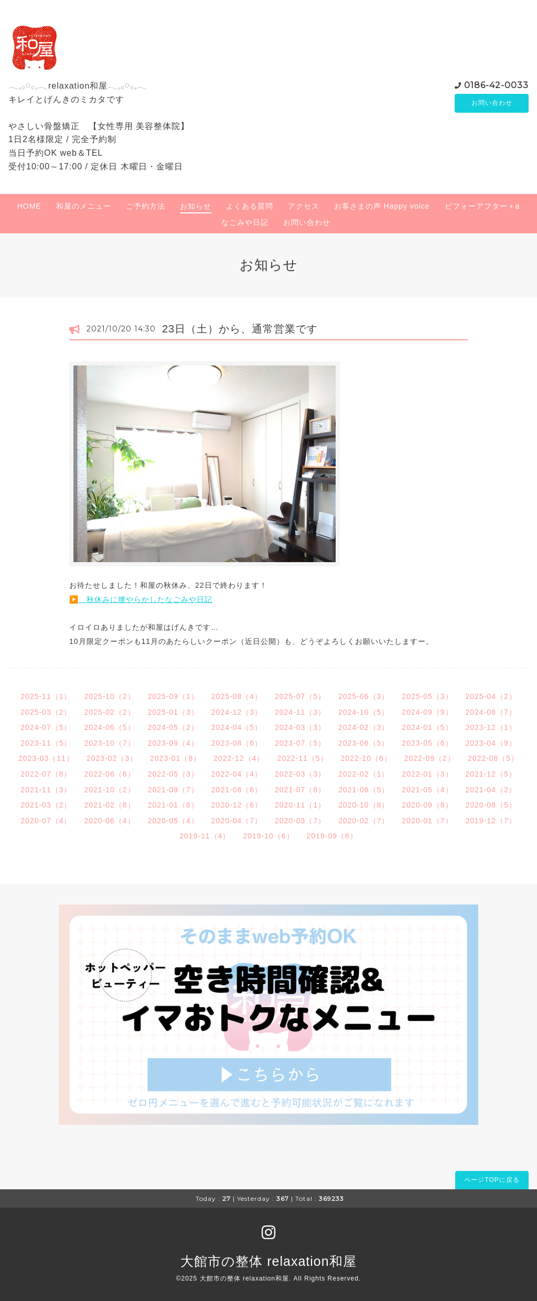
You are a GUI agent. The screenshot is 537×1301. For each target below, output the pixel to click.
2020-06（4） (109, 820)
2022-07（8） (45, 774)
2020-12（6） (236, 805)
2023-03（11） (46, 758)
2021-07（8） (300, 790)
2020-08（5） (491, 805)
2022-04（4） (236, 774)
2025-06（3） (363, 696)
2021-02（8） (109, 805)
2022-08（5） (493, 758)
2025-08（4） (236, 696)
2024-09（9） (427, 712)
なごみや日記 (244, 222)
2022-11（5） (302, 758)
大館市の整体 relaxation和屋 (268, 1261)
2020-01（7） (427, 820)
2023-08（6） (236, 743)
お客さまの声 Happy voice (382, 206)
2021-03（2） (45, 805)
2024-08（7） (491, 712)
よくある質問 (249, 206)
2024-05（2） (173, 727)
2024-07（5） (45, 727)
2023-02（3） (112, 758)
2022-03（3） (300, 774)
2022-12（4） (238, 758)
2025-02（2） (109, 712)
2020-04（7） (236, 820)
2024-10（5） (363, 712)
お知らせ (195, 206)
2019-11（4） (204, 836)
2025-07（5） (300, 696)
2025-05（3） (427, 696)
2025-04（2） (491, 696)
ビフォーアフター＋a (482, 206)
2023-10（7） (109, 743)
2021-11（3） (45, 790)
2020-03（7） (300, 820)
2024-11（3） (300, 712)
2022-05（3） (173, 774)
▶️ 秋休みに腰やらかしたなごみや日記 (140, 599)
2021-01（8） (173, 805)
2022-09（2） (429, 758)
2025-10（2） (109, 696)
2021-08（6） (236, 790)
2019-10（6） (268, 836)
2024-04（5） (236, 727)
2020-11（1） (300, 805)
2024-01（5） (427, 727)
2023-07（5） (300, 743)
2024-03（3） (300, 727)
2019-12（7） (491, 820)
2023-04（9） (491, 743)
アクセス (303, 206)
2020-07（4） (45, 820)
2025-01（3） (173, 712)
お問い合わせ (491, 103)
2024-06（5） (109, 727)
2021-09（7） (173, 790)
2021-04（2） (491, 790)
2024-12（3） (236, 712)
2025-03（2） (45, 712)
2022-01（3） (427, 774)
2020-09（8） (427, 805)
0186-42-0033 (496, 85)
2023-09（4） (173, 743)
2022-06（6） (109, 774)
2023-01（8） (175, 758)
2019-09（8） (332, 836)
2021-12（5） (491, 774)
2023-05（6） (427, 743)
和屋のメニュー (83, 206)
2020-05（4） (173, 820)
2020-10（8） (363, 805)
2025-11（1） (45, 696)
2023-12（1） (491, 727)
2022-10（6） (366, 758)
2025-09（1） (173, 696)
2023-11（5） (45, 743)
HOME (29, 206)
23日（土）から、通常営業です (240, 329)
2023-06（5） (363, 743)
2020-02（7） (363, 820)
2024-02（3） (363, 727)
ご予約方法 (145, 206)
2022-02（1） (363, 774)
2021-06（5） (363, 790)
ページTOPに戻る (491, 1180)
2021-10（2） (109, 790)
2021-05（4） (427, 790)
